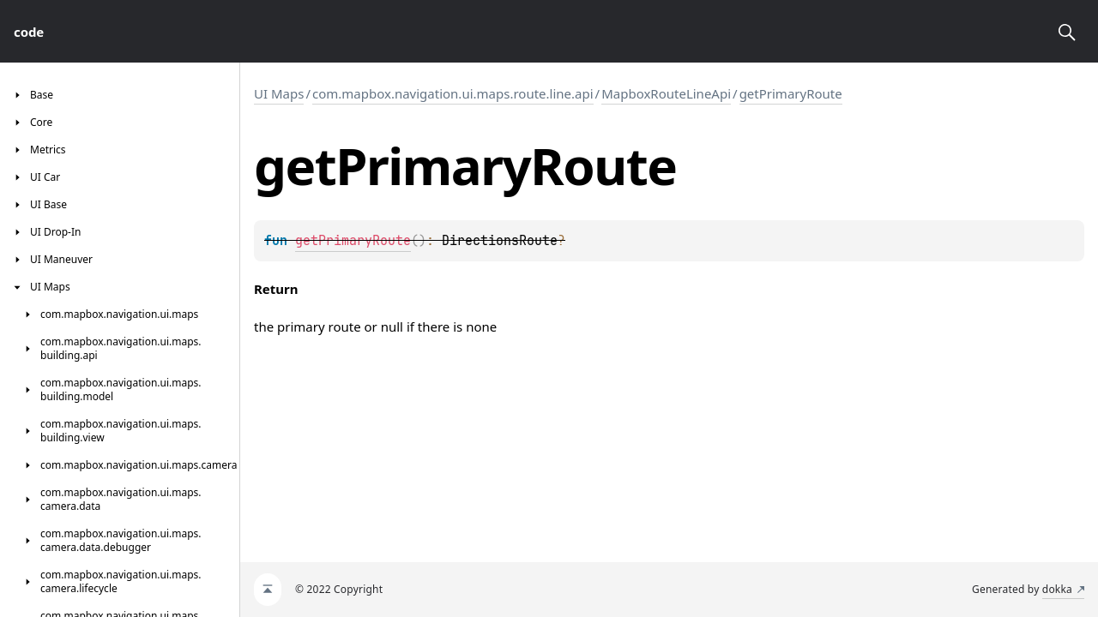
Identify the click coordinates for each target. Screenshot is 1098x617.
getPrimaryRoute (790, 93)
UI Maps (279, 93)
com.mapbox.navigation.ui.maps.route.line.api (453, 93)
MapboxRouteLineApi (666, 93)
